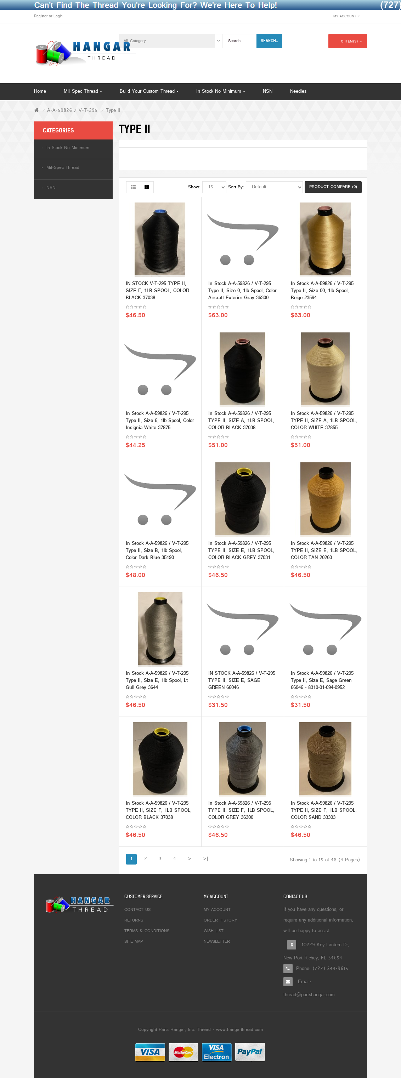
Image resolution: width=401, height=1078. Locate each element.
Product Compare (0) (333, 186)
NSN (51, 188)
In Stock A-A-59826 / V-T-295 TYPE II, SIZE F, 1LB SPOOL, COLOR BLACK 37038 (159, 812)
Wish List (214, 931)
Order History (220, 920)
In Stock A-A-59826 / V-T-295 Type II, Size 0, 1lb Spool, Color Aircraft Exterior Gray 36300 (242, 292)
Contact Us (137, 909)
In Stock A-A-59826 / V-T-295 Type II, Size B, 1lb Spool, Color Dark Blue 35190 (157, 552)
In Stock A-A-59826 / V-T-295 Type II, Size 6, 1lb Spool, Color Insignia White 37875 (160, 422)
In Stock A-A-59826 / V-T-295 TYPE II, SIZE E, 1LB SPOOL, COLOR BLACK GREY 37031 (241, 552)
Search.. (269, 41)
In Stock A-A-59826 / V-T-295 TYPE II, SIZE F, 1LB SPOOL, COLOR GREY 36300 (241, 812)
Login (58, 16)
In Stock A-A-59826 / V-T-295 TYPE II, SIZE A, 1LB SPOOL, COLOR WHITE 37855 (324, 422)
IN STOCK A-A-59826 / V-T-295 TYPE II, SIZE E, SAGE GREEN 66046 (241, 682)
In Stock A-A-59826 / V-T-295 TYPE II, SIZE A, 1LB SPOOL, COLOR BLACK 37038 (241, 422)
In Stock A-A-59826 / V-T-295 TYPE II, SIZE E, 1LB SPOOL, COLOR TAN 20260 (324, 552)
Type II (113, 111)
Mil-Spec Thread (62, 168)
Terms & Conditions (146, 931)
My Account (217, 909)
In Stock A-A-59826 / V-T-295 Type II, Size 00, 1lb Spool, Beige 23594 (322, 292)
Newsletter (217, 941)
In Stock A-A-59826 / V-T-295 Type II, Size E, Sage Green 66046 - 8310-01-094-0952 (322, 682)
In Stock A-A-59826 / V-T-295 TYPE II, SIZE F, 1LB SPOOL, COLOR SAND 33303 (324, 812)
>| (205, 859)
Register (40, 16)
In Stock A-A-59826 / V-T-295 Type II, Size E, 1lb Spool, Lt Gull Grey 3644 (157, 682)
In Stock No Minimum (67, 148)
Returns (133, 920)
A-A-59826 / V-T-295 (72, 111)
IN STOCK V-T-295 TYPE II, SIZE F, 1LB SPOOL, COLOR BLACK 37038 (157, 292)
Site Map (133, 941)
